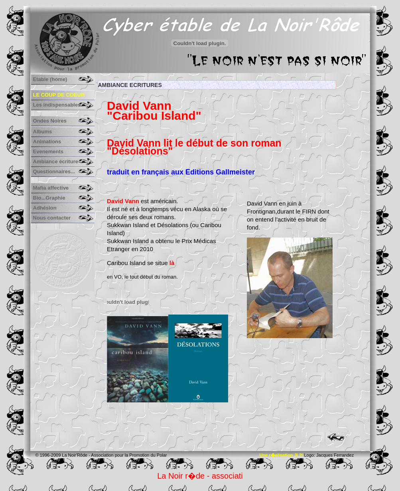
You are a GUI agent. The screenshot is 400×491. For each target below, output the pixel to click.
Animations (47, 142)
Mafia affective (51, 188)
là (172, 262)
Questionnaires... (54, 171)
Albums (42, 132)
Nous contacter (52, 218)
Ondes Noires (50, 121)
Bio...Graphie (49, 198)
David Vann (124, 201)
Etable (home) (50, 79)
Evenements (48, 151)
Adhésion (45, 208)
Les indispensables (57, 105)
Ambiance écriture (55, 161)
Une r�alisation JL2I (281, 455)
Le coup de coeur (59, 95)
